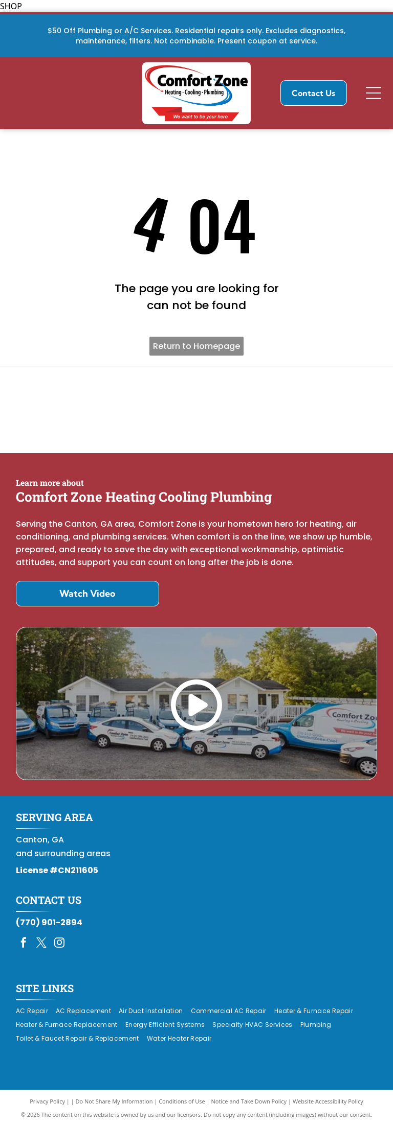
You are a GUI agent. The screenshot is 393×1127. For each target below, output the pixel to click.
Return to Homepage (196, 346)
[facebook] (23, 944)
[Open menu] (373, 93)
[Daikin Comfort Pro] (197, 409)
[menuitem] (36, 1011)
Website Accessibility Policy (328, 1101)
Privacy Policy (47, 1101)
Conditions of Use (182, 1101)
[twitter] (41, 944)
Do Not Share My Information (114, 1101)
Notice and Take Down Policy (249, 1101)
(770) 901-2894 (49, 922)
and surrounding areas (63, 853)
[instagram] (59, 944)
